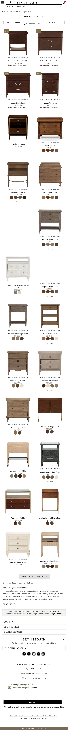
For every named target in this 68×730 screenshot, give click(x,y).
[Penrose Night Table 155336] (18, 363)
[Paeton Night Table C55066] (18, 85)
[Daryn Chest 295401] (50, 127)
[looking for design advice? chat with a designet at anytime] (22, 686)
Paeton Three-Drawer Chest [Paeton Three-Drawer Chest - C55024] (50, 61)
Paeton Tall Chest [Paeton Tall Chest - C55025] (50, 103)
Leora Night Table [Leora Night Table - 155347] (50, 192)
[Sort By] (56, 23)
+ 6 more (50, 482)
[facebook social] (29, 653)
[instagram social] (24, 653)
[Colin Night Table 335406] (50, 316)
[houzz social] (38, 653)
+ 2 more (50, 249)
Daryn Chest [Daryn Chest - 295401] (50, 145)
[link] (18, 224)
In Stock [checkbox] (28, 24)
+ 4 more (50, 202)
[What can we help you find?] (32, 6)
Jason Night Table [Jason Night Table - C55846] (18, 428)
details (42, 728)
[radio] (43, 150)
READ (6, 604)
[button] (64, 2)
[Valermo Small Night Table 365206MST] (50, 544)
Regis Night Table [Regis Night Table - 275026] (18, 518)
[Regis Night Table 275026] (18, 501)
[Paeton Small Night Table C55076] (18, 43)
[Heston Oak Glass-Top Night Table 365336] (18, 269)
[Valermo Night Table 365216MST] (18, 454)
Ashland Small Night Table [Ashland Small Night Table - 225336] (18, 334)
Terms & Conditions (51, 716)
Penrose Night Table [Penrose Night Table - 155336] (18, 381)
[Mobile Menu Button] (2, 2)
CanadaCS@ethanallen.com (35, 673)
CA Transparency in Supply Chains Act (31, 716)
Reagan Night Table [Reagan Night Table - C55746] (18, 562)
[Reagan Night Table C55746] (18, 544)
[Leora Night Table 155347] (50, 174)
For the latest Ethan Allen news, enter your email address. (34, 643)
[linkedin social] (43, 653)
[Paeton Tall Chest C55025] (50, 85)
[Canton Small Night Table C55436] (50, 454)
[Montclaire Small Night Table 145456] (50, 501)
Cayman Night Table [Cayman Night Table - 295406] (50, 286)
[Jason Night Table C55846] (18, 410)
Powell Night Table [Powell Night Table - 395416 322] (18, 144)
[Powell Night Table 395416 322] (18, 127)
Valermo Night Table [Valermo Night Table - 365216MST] (18, 471)
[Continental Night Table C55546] (50, 363)
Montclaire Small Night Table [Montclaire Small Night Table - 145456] (50, 518)
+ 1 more (50, 155)
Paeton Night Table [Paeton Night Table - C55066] (18, 103)
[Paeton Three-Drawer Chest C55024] (50, 43)
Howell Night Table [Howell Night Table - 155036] (17, 192)
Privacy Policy (14, 716)
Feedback (32, 702)
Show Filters (15, 23)
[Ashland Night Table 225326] (50, 222)
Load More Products (34, 576)
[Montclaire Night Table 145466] (50, 410)
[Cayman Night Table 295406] (50, 269)
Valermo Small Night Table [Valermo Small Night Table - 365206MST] (50, 561)
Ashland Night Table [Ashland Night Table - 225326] (50, 239)
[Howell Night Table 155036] (18, 174)
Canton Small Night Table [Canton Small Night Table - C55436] (50, 472)
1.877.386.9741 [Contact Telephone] (35, 669)
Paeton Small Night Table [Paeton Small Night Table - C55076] (18, 61)
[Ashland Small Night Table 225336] (18, 316)
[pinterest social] (34, 653)
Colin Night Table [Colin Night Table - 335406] (50, 334)
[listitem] (18, 229)
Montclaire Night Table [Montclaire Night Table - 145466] (50, 427)
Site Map (24, 718)
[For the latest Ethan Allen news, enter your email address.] (34, 648)
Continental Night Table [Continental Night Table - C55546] (50, 381)
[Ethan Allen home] (33, 2)
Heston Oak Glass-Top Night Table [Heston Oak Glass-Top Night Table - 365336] (18, 286)
